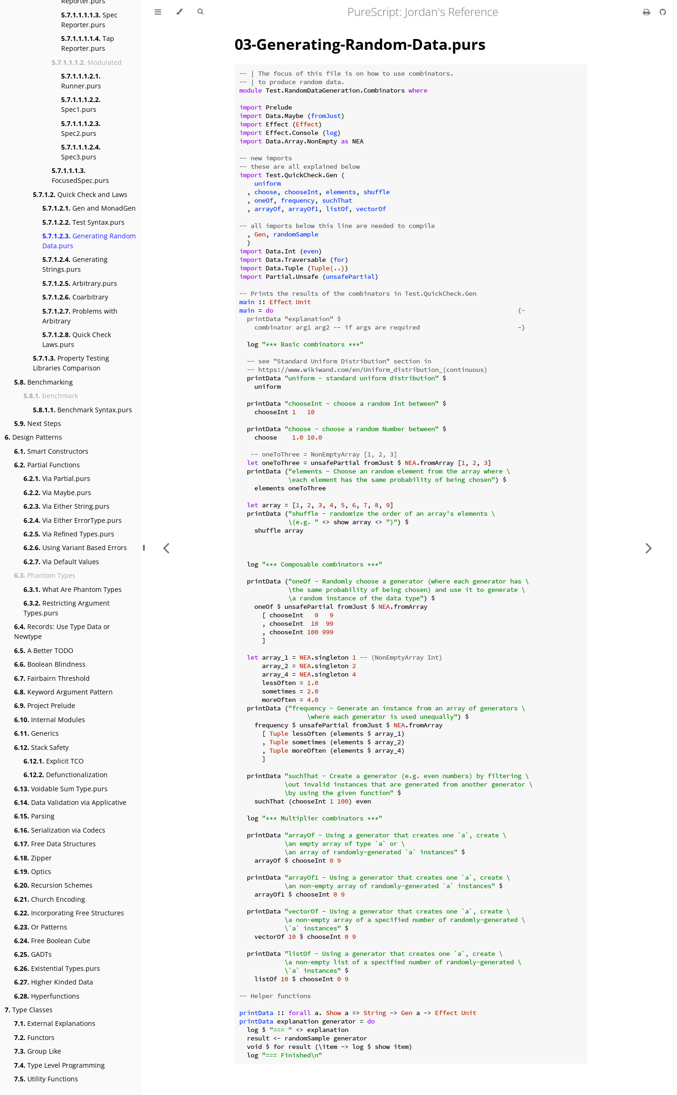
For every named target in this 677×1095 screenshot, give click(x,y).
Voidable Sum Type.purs (61, 788)
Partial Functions (47, 464)
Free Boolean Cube (52, 940)
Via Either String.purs (67, 506)
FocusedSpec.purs (80, 175)
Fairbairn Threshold (52, 678)
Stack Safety (41, 747)
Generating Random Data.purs (89, 240)
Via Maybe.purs (57, 492)
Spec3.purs (81, 151)
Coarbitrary (75, 296)
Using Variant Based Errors (75, 547)
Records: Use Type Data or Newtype (62, 631)
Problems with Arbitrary (80, 316)
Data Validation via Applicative (70, 802)
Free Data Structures (55, 843)
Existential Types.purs (57, 968)
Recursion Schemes (53, 885)
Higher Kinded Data (53, 981)
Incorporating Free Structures (69, 912)
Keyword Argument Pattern (63, 691)
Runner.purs (81, 80)
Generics (36, 733)
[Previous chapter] (166, 547)
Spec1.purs (81, 104)
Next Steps (37, 423)
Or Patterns (40, 926)
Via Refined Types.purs (69, 533)
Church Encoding (49, 899)
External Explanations (54, 1023)
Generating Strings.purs (75, 264)
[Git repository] (663, 12)
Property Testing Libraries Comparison (71, 363)
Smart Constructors (51, 451)
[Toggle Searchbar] (200, 12)
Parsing (34, 815)
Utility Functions (46, 1078)
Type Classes (29, 1009)
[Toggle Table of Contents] (158, 12)
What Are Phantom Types (73, 589)
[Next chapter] (649, 547)
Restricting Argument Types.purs (67, 608)
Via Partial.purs (57, 478)
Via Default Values (61, 561)
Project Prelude (44, 705)
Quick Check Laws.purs (76, 339)
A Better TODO (43, 650)
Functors (34, 1037)
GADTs (33, 954)
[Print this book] (647, 12)
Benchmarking (43, 382)
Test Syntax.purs (83, 222)
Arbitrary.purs (79, 283)
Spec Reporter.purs (89, 19)
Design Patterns (33, 437)
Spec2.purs (81, 128)
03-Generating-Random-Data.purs (360, 44)
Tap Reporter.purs (87, 43)
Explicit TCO (54, 760)
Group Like (37, 1051)
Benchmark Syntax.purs (82, 409)
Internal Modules (49, 719)
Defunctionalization (66, 774)
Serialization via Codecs (59, 830)
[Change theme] (179, 12)
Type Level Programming (59, 1065)
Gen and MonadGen (89, 208)
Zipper (33, 857)
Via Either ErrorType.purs (73, 520)
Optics (32, 871)
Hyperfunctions (46, 996)
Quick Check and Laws (80, 194)
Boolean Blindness (50, 664)
